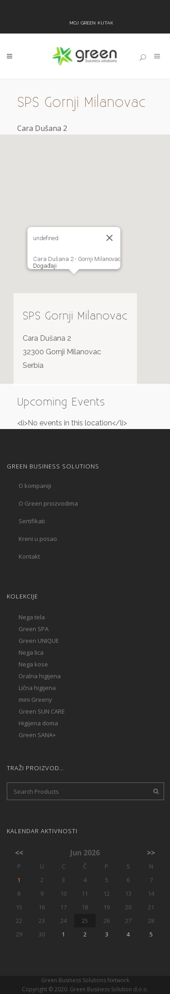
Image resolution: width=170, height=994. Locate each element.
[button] (74, 282)
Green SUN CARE (42, 711)
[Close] (109, 238)
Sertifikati (32, 521)
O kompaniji (35, 486)
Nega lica (31, 652)
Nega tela (32, 617)
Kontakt (29, 556)
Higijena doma (38, 723)
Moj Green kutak (91, 22)
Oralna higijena (40, 676)
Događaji (44, 265)
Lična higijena (37, 688)
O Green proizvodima (48, 503)
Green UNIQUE (39, 641)
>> (151, 853)
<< (19, 853)
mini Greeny (35, 699)
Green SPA (34, 629)
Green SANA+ (37, 735)
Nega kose (33, 664)
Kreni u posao (38, 539)
